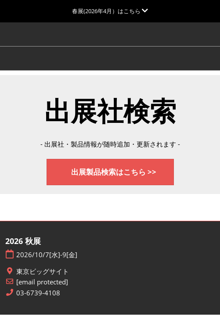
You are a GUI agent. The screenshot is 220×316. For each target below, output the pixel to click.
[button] (110, 172)
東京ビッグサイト (42, 271)
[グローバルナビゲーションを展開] (110, 11)
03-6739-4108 (38, 293)
